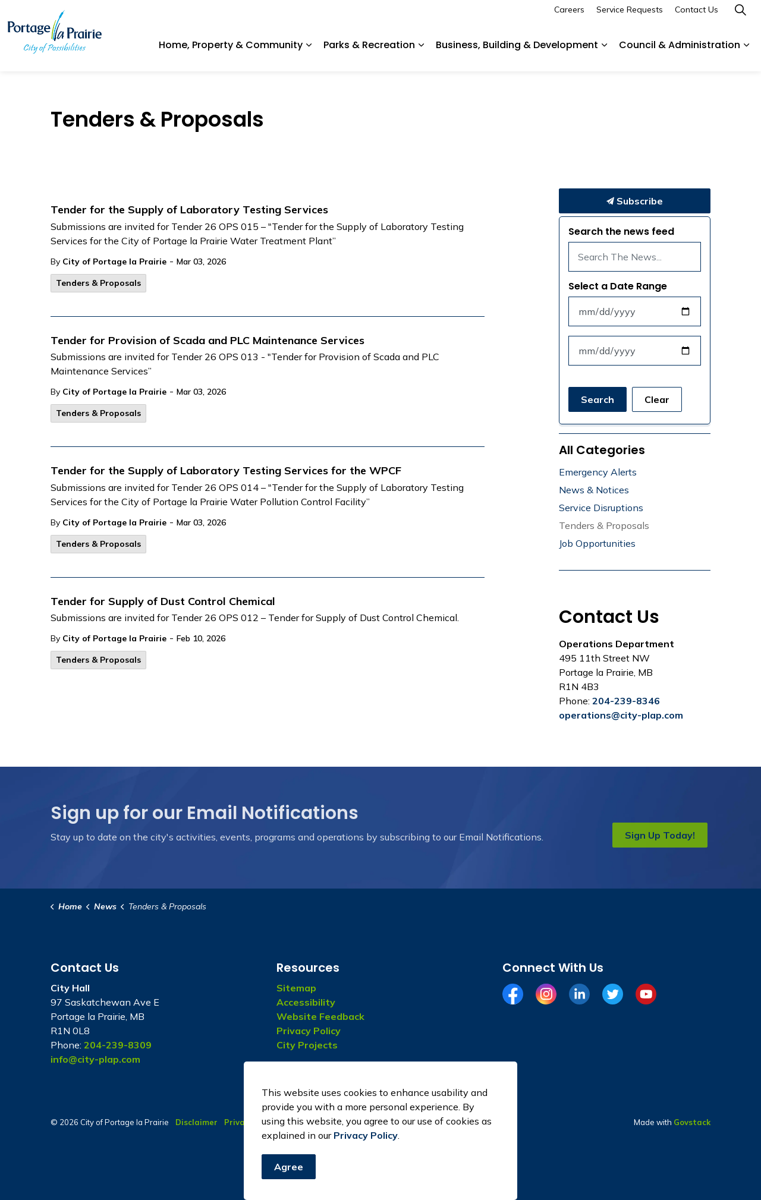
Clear (656, 399)
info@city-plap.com (95, 1059)
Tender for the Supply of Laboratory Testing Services (189, 209)
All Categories (602, 450)
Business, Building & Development (517, 53)
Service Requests (629, 17)
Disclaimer (196, 1122)
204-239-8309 (118, 1045)
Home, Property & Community (231, 53)
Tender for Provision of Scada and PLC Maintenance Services (207, 340)
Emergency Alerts (598, 472)
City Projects (307, 1045)
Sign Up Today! (660, 835)
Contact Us (696, 17)
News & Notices (594, 490)
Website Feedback (320, 1016)
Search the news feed (621, 231)
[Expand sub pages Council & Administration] (746, 53)
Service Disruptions (601, 508)
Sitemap (296, 988)
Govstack (692, 1122)
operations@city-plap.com (621, 715)
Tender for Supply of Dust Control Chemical (163, 601)
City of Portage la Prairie (114, 261)
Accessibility (305, 1002)
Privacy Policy (308, 1031)
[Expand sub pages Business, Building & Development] (604, 53)
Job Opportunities (597, 543)
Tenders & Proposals (98, 283)
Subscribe (634, 201)
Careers (569, 17)
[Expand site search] (740, 18)
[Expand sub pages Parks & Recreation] (421, 53)
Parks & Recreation (369, 53)
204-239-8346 (626, 701)
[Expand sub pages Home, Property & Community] (309, 53)
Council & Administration (679, 53)
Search (597, 399)
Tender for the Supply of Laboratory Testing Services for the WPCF (226, 470)
